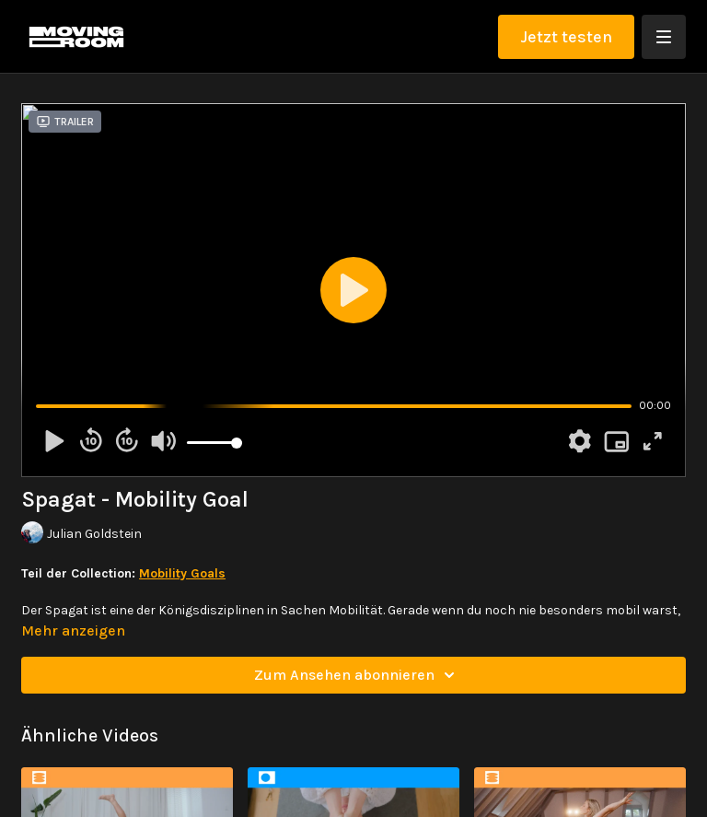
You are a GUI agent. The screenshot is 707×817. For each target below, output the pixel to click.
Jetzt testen (566, 37)
